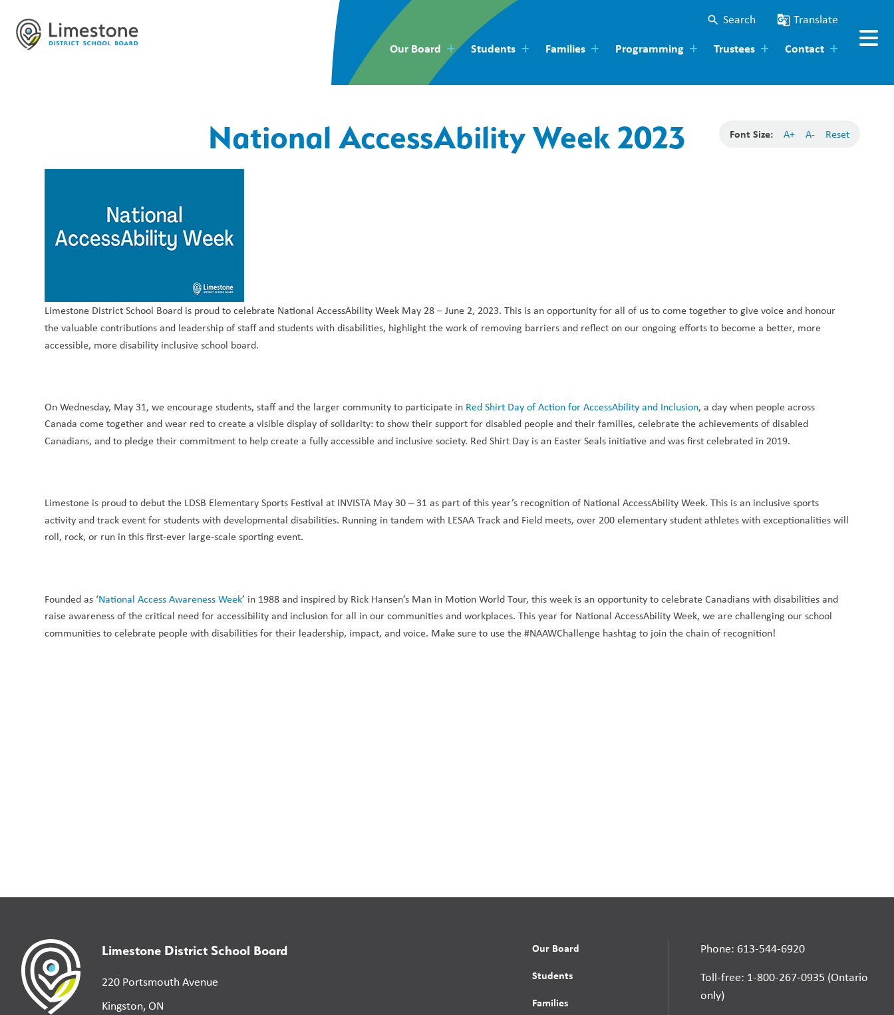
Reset (837, 134)
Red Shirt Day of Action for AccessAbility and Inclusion (582, 407)
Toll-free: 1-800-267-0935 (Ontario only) (784, 986)
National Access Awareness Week (170, 599)
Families (550, 1002)
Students (552, 975)
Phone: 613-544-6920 (752, 948)
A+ (789, 134)
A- (810, 134)
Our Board (555, 948)
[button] (731, 20)
